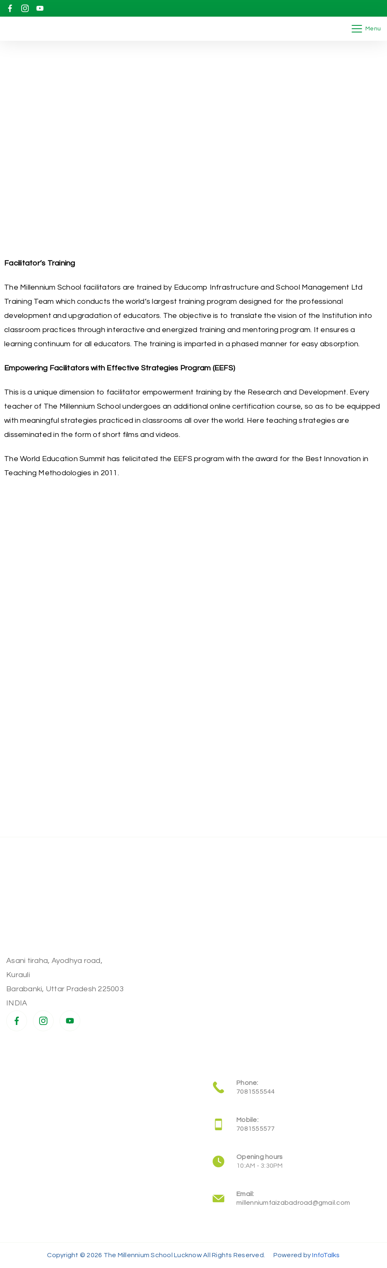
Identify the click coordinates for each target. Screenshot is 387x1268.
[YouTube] (40, 8)
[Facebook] (10, 8)
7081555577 (255, 1128)
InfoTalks (326, 1255)
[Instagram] (25, 8)
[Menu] (366, 28)
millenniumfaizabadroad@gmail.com (293, 1202)
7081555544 (255, 1091)
